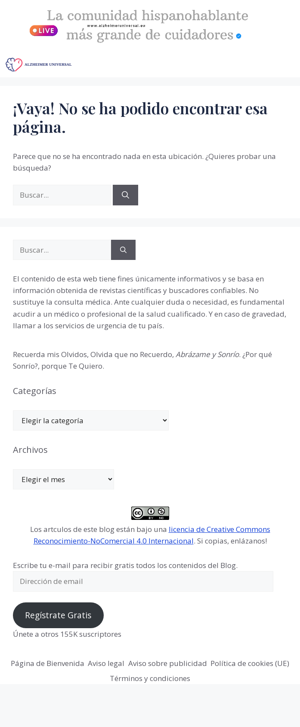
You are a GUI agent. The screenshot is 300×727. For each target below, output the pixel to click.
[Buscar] (125, 195)
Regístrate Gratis (58, 615)
